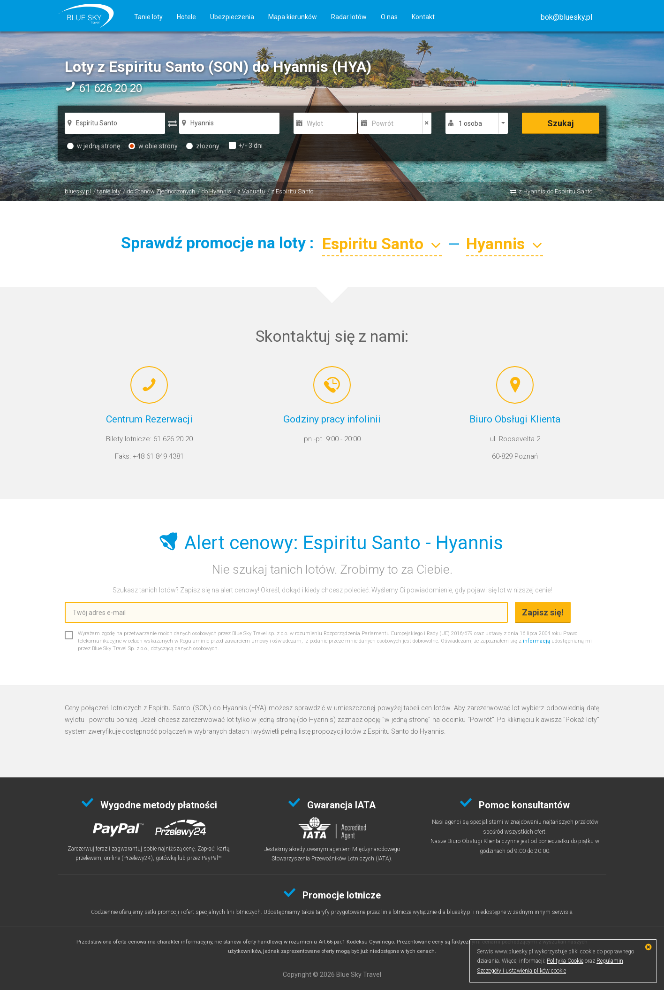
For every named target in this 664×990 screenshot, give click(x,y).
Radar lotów (349, 17)
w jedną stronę (93, 146)
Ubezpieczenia (232, 17)
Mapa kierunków (292, 17)
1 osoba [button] (470, 123)
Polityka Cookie (565, 961)
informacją (536, 641)
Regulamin (609, 961)
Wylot (315, 123)
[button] (566, 17)
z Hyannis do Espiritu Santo (555, 191)
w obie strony (153, 146)
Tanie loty (148, 17)
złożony (202, 146)
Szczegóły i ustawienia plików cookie (521, 970)
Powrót (382, 123)
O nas (389, 17)
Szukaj (560, 123)
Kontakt (423, 17)
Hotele (186, 17)
